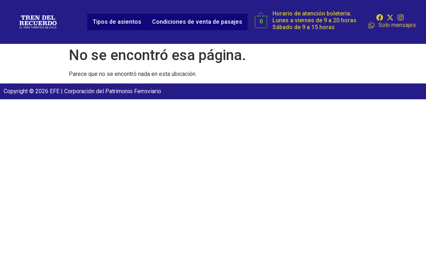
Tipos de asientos (117, 21)
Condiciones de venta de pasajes (197, 21)
